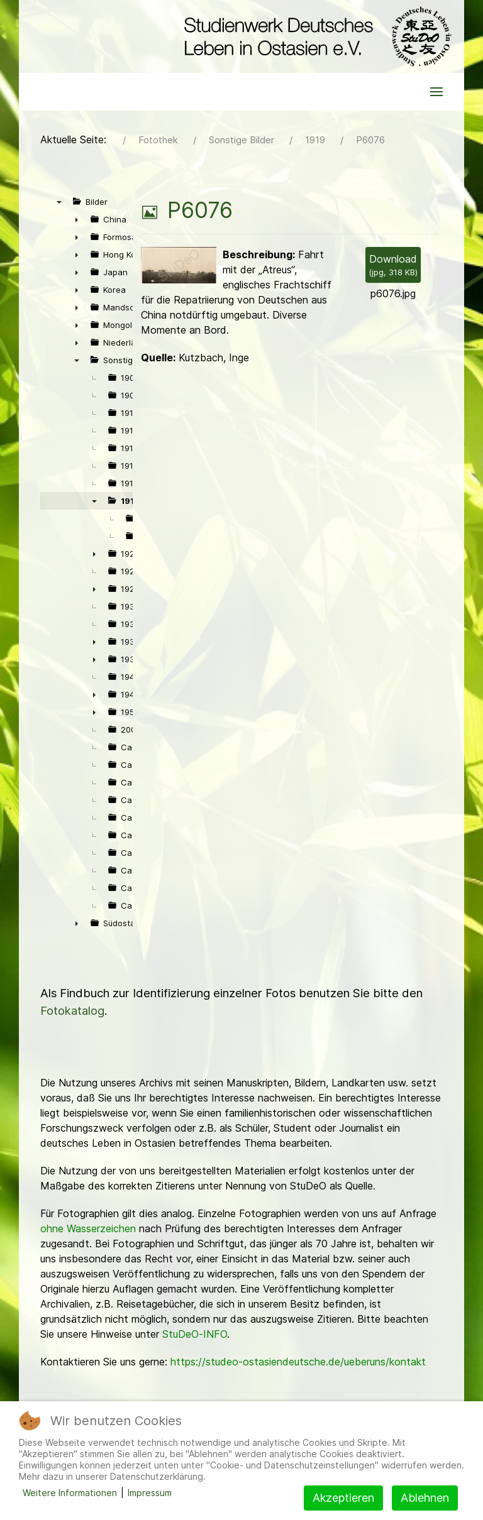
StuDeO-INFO (194, 1334)
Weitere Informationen (70, 1492)
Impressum (150, 1492)
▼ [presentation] (59, 202)
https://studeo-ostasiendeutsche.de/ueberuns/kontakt (298, 1361)
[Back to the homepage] (314, 36)
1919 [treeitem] (130, 501)
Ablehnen (425, 1497)
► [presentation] (77, 219)
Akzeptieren (343, 1497)
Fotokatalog (72, 1010)
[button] (436, 92)
